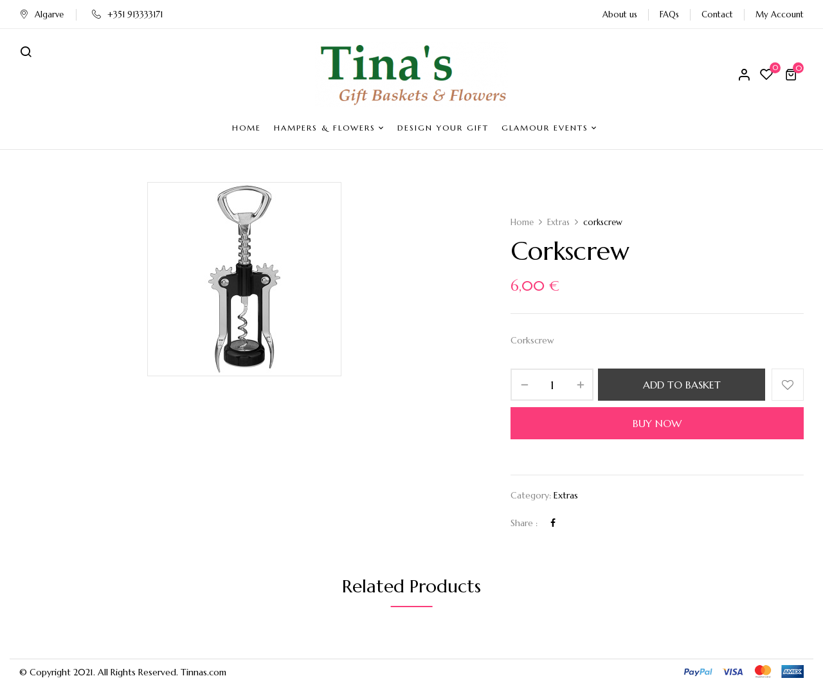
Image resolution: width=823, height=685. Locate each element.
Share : (524, 523)
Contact (717, 14)
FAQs (669, 14)
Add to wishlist (788, 385)
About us (619, 14)
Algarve (41, 14)
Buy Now (657, 423)
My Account (779, 14)
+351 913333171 (127, 14)
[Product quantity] (552, 384)
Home (522, 222)
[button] (793, 74)
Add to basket (682, 384)
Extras (558, 222)
